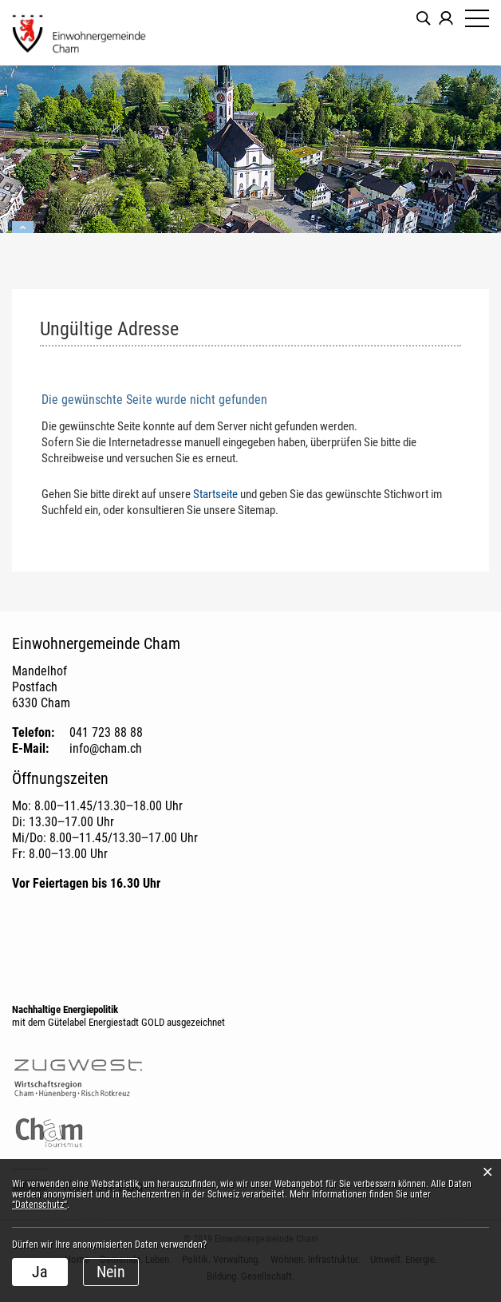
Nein (111, 1271)
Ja (40, 1271)
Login (446, 18)
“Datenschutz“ (39, 1204)
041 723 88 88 (106, 732)
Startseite (215, 494)
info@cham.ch (105, 748)
